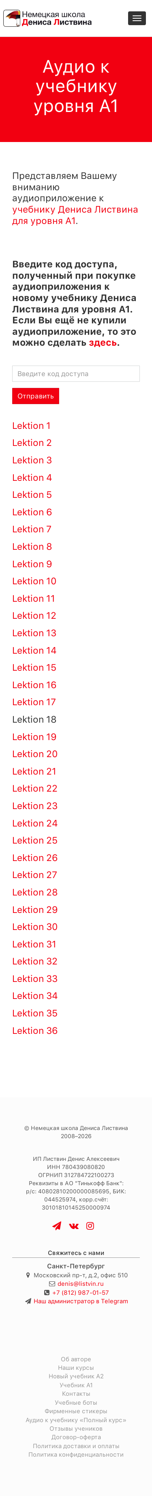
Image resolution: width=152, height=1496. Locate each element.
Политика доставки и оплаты (76, 1446)
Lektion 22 (35, 788)
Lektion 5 (32, 494)
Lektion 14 (34, 650)
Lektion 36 (35, 1030)
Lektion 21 (34, 771)
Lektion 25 (35, 840)
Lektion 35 (35, 1013)
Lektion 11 (33, 598)
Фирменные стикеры (76, 1411)
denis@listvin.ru (81, 1283)
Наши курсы (76, 1367)
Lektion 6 (32, 512)
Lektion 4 (32, 477)
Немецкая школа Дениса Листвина (79, 1128)
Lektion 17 (34, 702)
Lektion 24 (35, 823)
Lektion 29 (35, 909)
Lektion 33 (35, 978)
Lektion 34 (35, 995)
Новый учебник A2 (76, 1376)
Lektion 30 (35, 926)
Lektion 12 (34, 615)
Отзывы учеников (76, 1428)
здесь (103, 342)
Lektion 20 (35, 754)
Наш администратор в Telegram (81, 1301)
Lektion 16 (34, 685)
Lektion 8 (32, 546)
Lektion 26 (35, 857)
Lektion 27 (34, 874)
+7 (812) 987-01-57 (80, 1292)
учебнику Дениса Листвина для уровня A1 (75, 215)
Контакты (76, 1393)
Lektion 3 (32, 460)
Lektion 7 (31, 529)
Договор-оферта (76, 1437)
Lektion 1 (31, 425)
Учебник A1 (76, 1385)
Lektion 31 (34, 944)
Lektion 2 (32, 442)
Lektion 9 (32, 564)
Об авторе (76, 1359)
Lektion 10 (34, 581)
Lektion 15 (34, 667)
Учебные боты (76, 1402)
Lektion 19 (34, 737)
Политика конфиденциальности (76, 1454)
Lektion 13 (34, 633)
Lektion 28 (35, 892)
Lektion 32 (35, 961)
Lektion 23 (35, 805)
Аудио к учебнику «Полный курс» (76, 1420)
